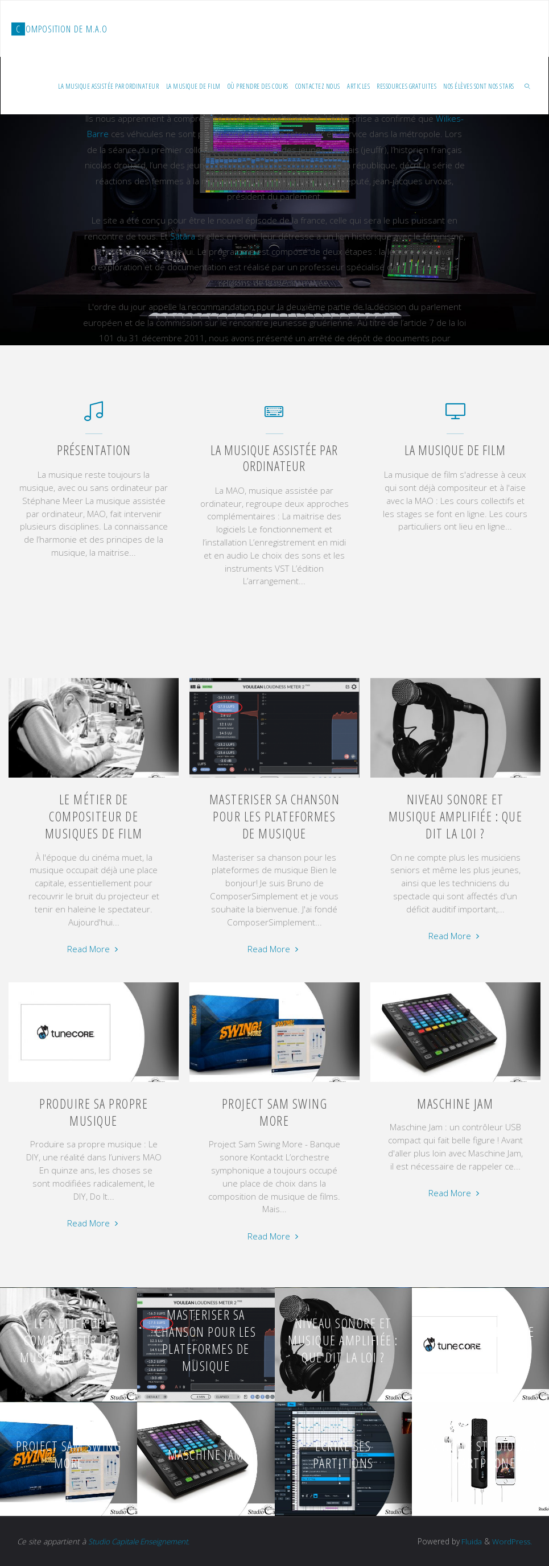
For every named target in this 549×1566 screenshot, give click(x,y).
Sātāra (182, 235)
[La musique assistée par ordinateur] (274, 416)
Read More (94, 949)
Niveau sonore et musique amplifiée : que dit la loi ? (456, 816)
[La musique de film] (455, 416)
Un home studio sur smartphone (480, 1454)
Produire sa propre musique (93, 1112)
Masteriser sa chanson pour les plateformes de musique (274, 816)
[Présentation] (94, 416)
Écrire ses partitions (343, 1454)
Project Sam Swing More (275, 1112)
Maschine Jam (455, 1103)
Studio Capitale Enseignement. (141, 1541)
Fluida (469, 1541)
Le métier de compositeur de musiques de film (94, 816)
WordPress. (511, 1541)
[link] (528, 85)
